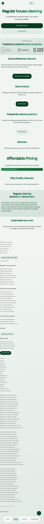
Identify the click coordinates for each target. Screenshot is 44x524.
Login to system (4, 511)
